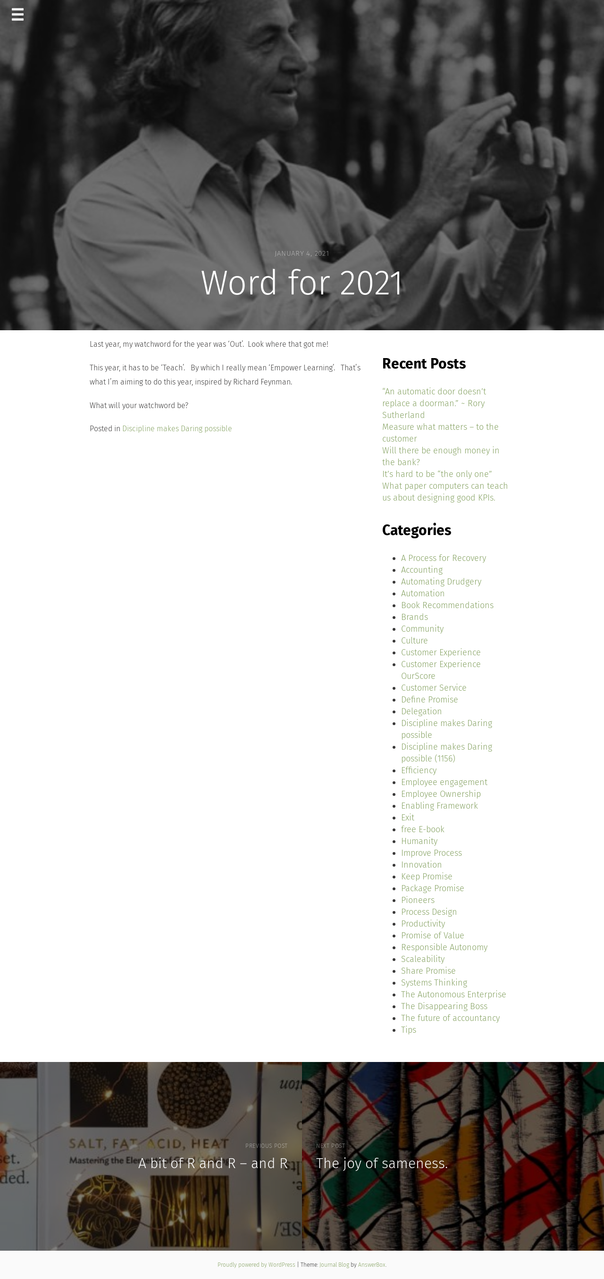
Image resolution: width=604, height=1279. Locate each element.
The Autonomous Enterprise (453, 994)
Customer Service (434, 688)
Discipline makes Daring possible (177, 428)
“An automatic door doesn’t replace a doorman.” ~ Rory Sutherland (434, 403)
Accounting (422, 570)
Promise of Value (432, 935)
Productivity (423, 924)
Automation (423, 593)
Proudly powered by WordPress (257, 1265)
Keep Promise (427, 876)
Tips (408, 1030)
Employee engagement (444, 782)
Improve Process (431, 853)
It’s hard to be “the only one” (437, 474)
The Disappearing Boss (444, 1006)
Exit (407, 817)
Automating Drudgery (441, 582)
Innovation (421, 865)
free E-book (423, 829)
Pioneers (418, 900)
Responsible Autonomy (444, 947)
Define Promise (429, 699)
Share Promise (428, 971)
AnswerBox (372, 1265)
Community (422, 629)
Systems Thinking (434, 983)
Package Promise (432, 888)
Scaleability (423, 959)
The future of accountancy (450, 1018)
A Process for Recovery (443, 558)
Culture (414, 640)
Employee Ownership (441, 794)
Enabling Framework (439, 806)
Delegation (421, 711)
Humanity (419, 841)
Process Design (429, 912)
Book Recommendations (447, 605)
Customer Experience (441, 652)
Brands (414, 617)
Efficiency (418, 770)
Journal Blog (335, 1265)
